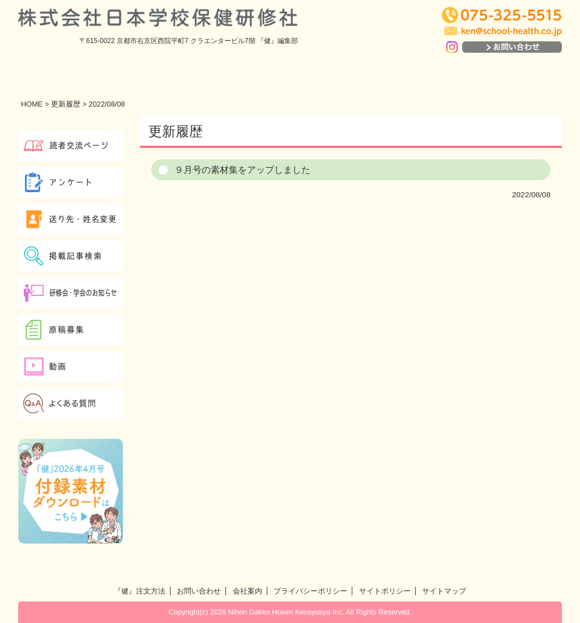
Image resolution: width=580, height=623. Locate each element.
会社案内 (247, 591)
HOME (31, 104)
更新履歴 (65, 104)
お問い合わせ (199, 591)
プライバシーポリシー (310, 591)
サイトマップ (444, 591)
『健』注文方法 (139, 591)
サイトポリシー (385, 591)
